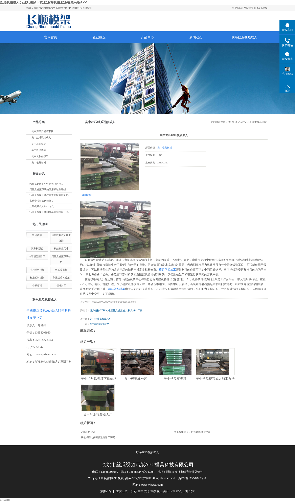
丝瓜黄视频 (61, 269)
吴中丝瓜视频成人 (41, 137)
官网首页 (50, 37)
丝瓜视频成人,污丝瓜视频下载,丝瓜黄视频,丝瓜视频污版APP (43, 2)
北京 (192, 491)
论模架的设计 (88, 432)
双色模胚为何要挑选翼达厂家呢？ (99, 437)
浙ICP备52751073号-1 (192, 478)
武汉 (179, 491)
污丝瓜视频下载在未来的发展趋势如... (49, 195)
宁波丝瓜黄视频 (61, 277)
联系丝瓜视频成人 (244, 37)
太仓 (147, 491)
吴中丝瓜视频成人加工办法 (215, 378)
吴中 (140, 491)
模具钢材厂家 (135, 310)
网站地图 (249, 7)
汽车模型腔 (37, 248)
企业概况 (99, 37)
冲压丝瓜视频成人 (117, 310)
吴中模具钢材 (38, 162)
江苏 (134, 491)
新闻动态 (195, 37)
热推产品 (106, 491)
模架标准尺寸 (61, 248)
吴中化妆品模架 (39, 156)
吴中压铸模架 (38, 143)
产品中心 (147, 37)
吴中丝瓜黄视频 (175, 378)
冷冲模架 (37, 235)
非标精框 (37, 285)
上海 (185, 491)
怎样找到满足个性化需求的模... (46, 183)
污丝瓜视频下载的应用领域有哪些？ (48, 189)
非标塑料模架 (37, 269)
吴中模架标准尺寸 (99, 324)
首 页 (231, 122)
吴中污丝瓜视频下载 (42, 131)
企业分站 (237, 7)
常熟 (153, 491)
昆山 (160, 491)
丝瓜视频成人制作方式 (41, 206)
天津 (172, 491)
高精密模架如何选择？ (41, 200)
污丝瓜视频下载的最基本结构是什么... (49, 212)
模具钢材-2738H (98, 310)
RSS (257, 7)
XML (264, 7)
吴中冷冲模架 (38, 150)
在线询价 (156, 179)
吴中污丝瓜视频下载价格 (98, 378)
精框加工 (61, 285)
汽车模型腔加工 (37, 256)
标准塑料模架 (37, 277)
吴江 (166, 491)
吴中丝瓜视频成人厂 (100, 318)
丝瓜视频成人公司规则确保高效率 (192, 432)
